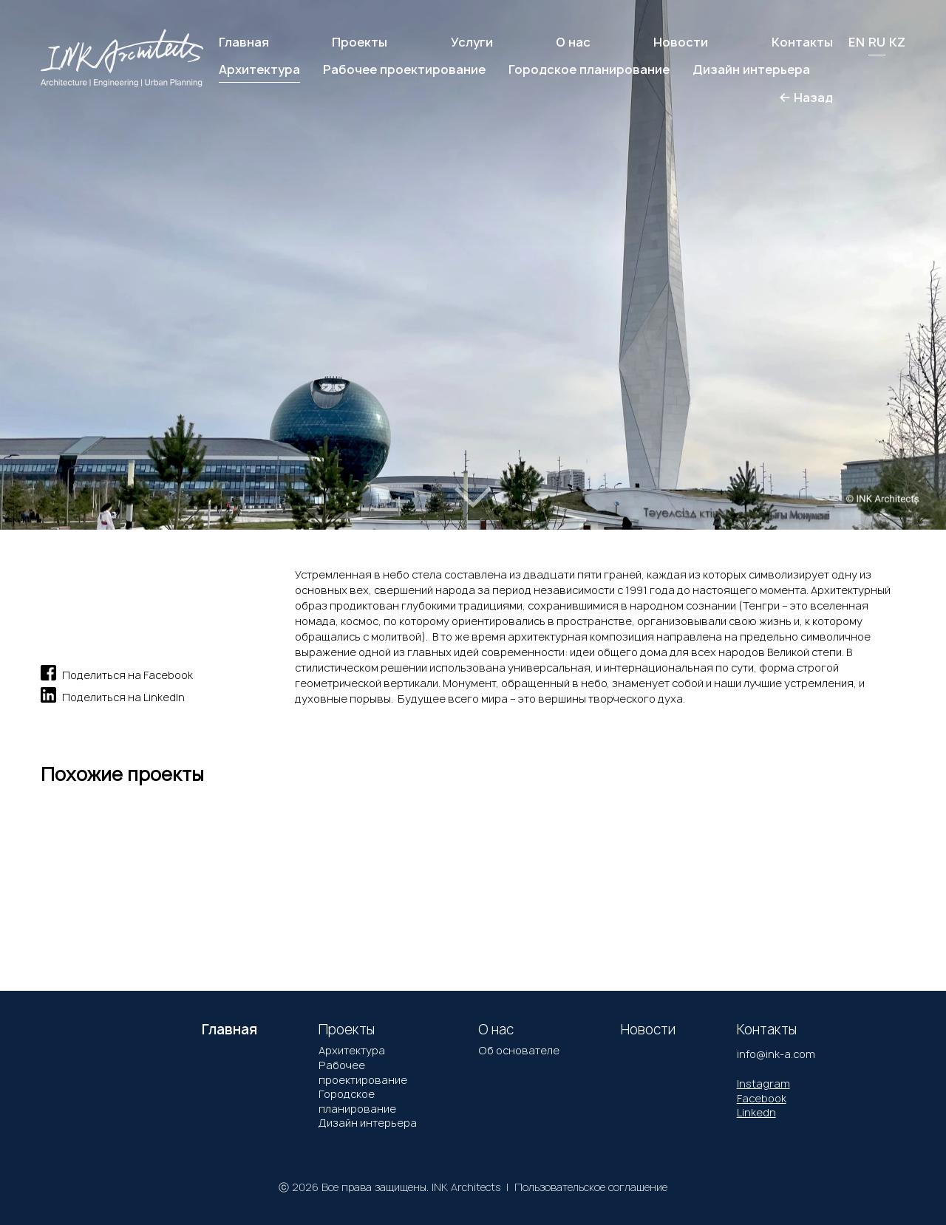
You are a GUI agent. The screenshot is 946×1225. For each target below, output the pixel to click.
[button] (65, 248)
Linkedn (756, 1112)
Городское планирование (357, 1101)
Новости (680, 42)
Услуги (472, 42)
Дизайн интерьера (368, 1123)
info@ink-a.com (776, 1054)
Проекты (359, 42)
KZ (897, 42)
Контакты (802, 42)
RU (876, 42)
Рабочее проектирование (363, 1072)
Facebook (761, 1098)
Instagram (763, 1083)
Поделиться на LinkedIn (113, 695)
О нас (573, 42)
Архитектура (352, 1050)
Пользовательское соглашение (590, 1187)
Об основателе (518, 1050)
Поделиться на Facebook (117, 672)
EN (856, 42)
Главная (244, 42)
